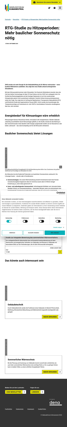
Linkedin (38, 392)
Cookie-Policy (42, 409)
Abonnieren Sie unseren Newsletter (47, 2)
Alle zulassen (55, 232)
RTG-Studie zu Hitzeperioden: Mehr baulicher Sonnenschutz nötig (40, 19)
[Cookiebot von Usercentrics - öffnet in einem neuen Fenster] (57, 193)
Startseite (8, 19)
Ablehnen (12, 232)
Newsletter (16, 19)
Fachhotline (8, 409)
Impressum (30, 409)
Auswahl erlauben (33, 232)
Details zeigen (57, 227)
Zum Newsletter (16, 392)
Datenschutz (19, 409)
